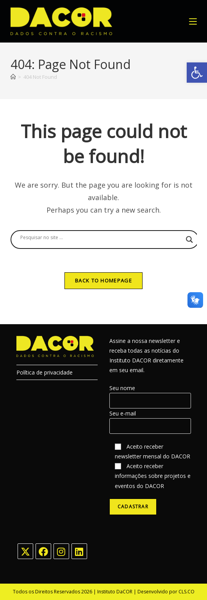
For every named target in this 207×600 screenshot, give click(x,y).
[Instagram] (61, 551)
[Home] (13, 76)
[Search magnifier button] (189, 239)
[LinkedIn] (79, 551)
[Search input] (101, 237)
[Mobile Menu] (193, 21)
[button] (197, 72)
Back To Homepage (103, 280)
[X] (25, 551)
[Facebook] (43, 551)
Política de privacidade (44, 372)
